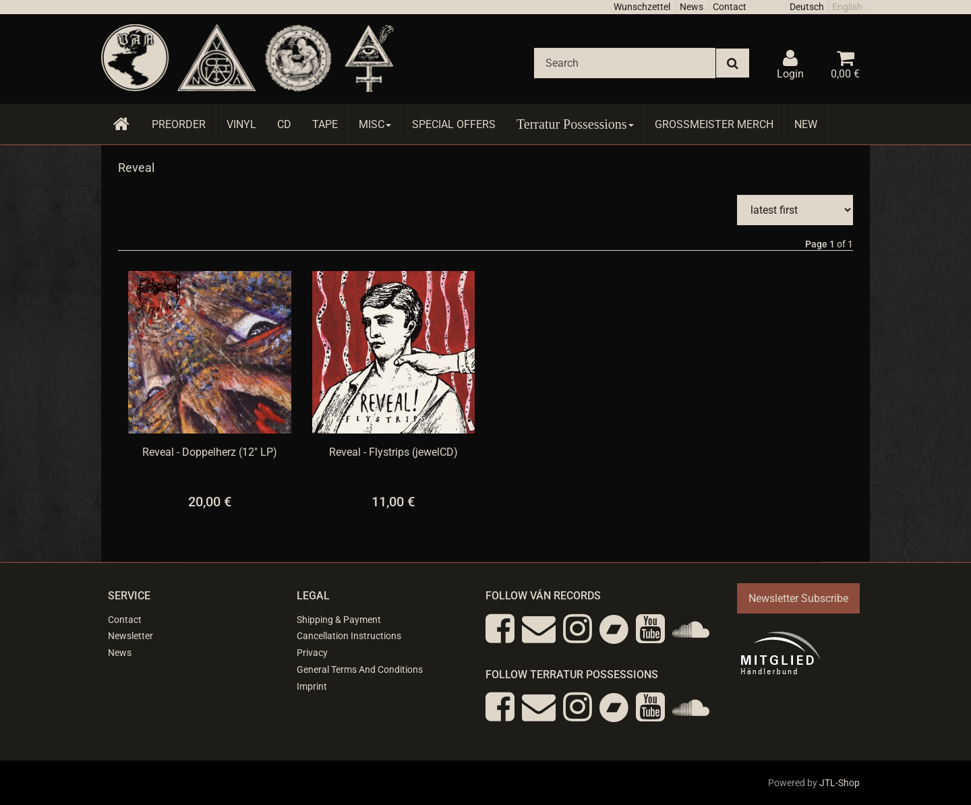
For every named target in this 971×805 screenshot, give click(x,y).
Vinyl (241, 124)
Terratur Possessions (575, 124)
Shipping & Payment (339, 619)
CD (284, 124)
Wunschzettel (642, 6)
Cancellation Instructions (349, 635)
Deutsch (807, 6)
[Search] (624, 63)
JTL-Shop (839, 782)
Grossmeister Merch (714, 124)
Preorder (179, 124)
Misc (375, 124)
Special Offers (454, 124)
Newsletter (130, 635)
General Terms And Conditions (360, 669)
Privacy (312, 652)
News (691, 6)
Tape (325, 124)
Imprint (312, 686)
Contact (729, 6)
